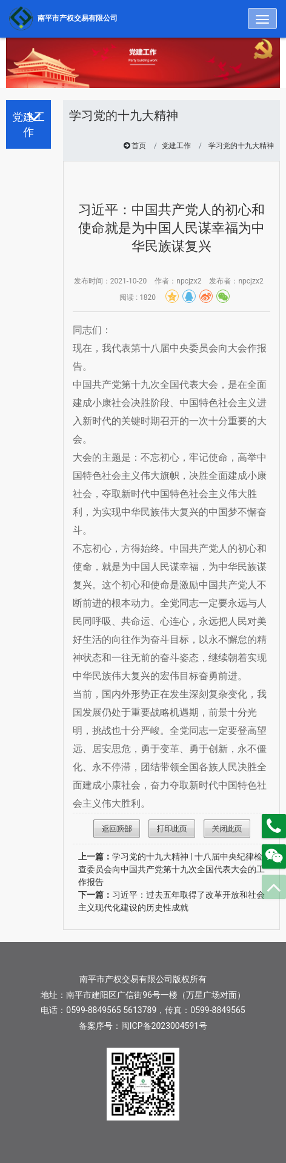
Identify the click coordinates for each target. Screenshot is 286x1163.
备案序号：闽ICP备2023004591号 (143, 1026)
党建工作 (176, 145)
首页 (138, 145)
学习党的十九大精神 (241, 145)
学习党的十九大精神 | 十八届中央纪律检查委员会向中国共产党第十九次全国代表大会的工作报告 (171, 869)
